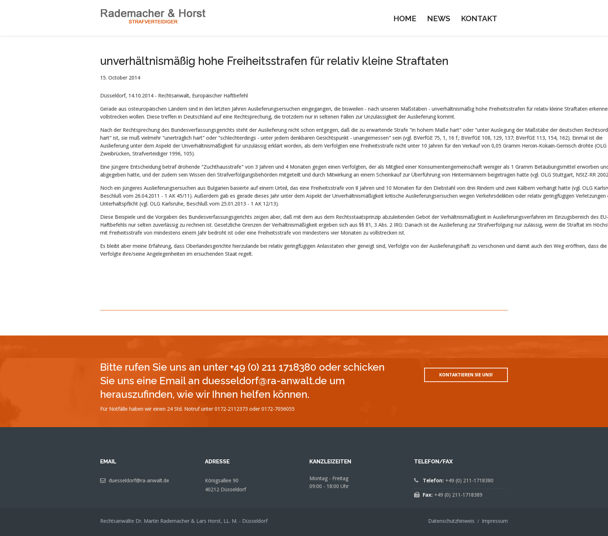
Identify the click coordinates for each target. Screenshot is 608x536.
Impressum (495, 520)
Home (404, 18)
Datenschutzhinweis (451, 520)
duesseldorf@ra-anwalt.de (139, 480)
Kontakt (479, 18)
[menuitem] (405, 18)
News (438, 18)
